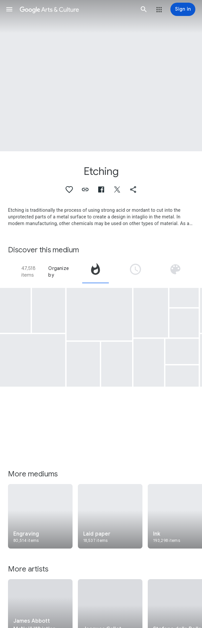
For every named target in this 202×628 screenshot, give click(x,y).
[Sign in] (182, 9)
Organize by (58, 271)
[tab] (95, 271)
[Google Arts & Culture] (76, 9)
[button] (9, 9)
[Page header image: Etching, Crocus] (101, 75)
